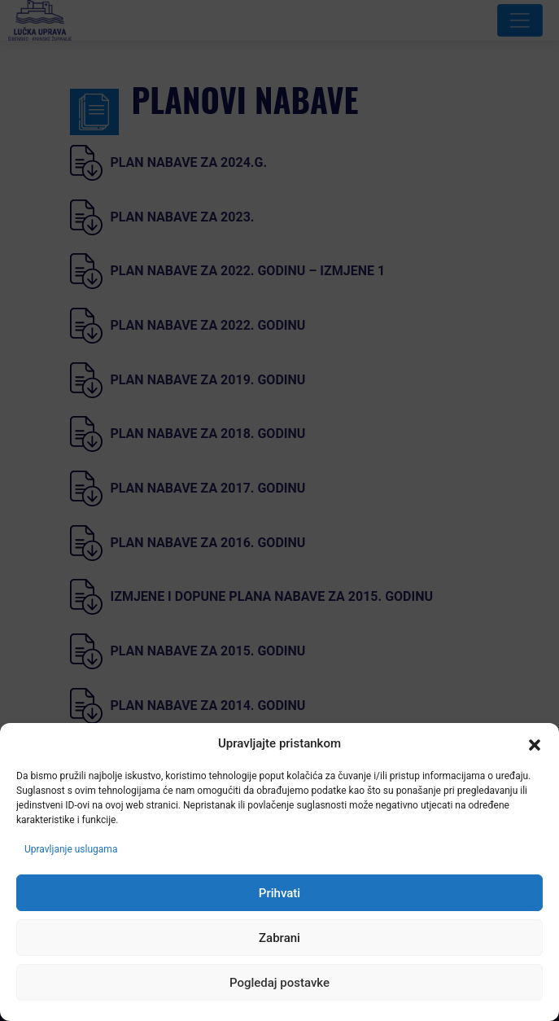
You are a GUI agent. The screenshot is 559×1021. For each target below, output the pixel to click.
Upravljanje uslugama (70, 849)
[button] (534, 744)
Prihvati (279, 893)
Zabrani (279, 938)
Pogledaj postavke (279, 982)
